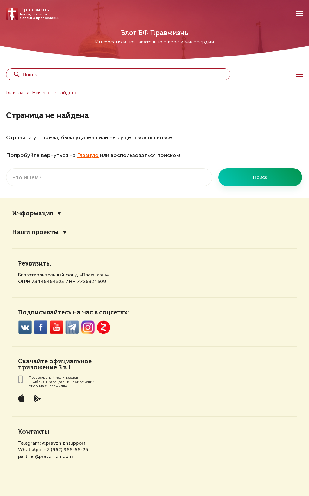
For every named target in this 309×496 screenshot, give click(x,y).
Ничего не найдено (55, 93)
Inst (88, 327)
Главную (88, 155)
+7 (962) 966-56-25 (66, 450)
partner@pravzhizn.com (45, 456)
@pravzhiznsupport (64, 443)
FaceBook (40, 327)
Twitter (72, 327)
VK (25, 327)
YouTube (56, 327)
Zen (103, 327)
